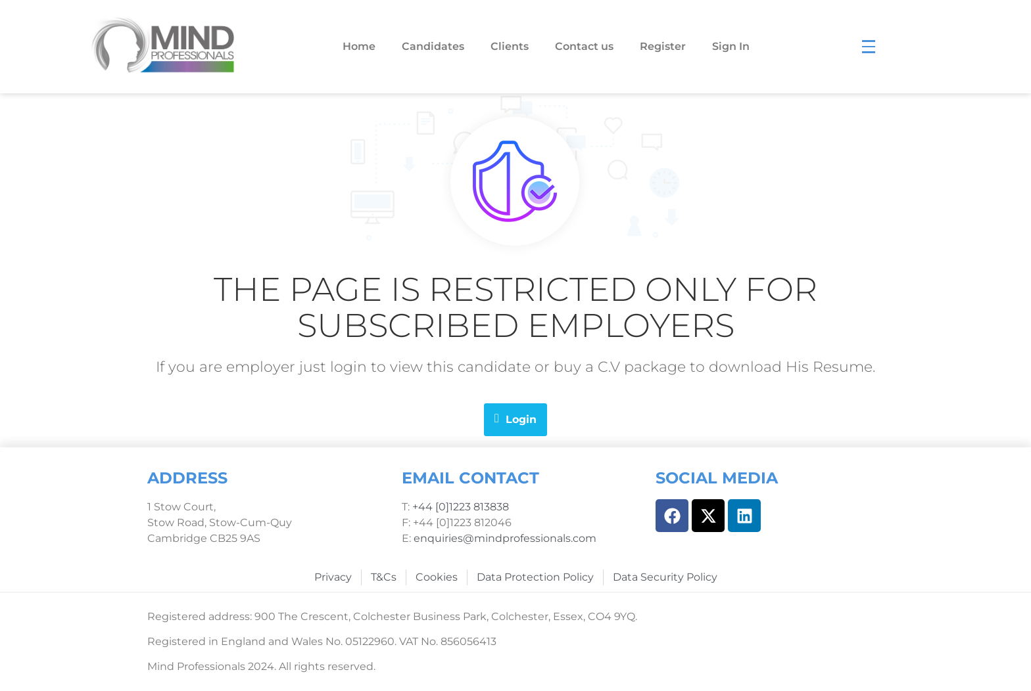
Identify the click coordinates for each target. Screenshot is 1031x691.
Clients (510, 46)
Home (359, 46)
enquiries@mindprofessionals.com (505, 538)
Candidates (433, 46)
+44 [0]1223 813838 (459, 507)
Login (515, 419)
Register (663, 46)
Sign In (731, 46)
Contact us (584, 46)
